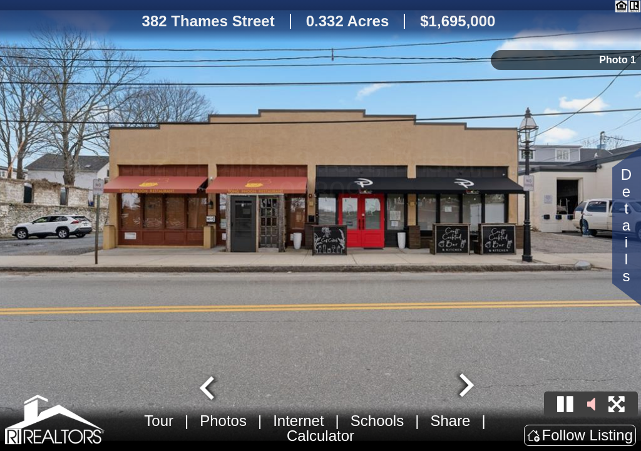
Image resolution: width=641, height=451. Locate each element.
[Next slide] (465, 386)
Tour (158, 420)
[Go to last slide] (208, 386)
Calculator (320, 435)
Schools (377, 420)
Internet (298, 420)
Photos (223, 420)
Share (450, 420)
